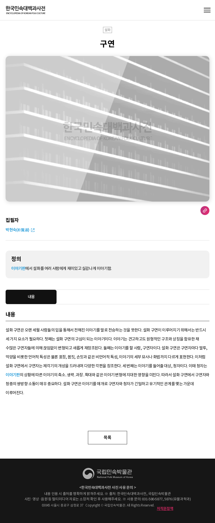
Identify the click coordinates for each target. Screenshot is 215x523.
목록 (107, 437)
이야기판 (18, 268)
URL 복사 (204, 210)
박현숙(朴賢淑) (17, 229)
